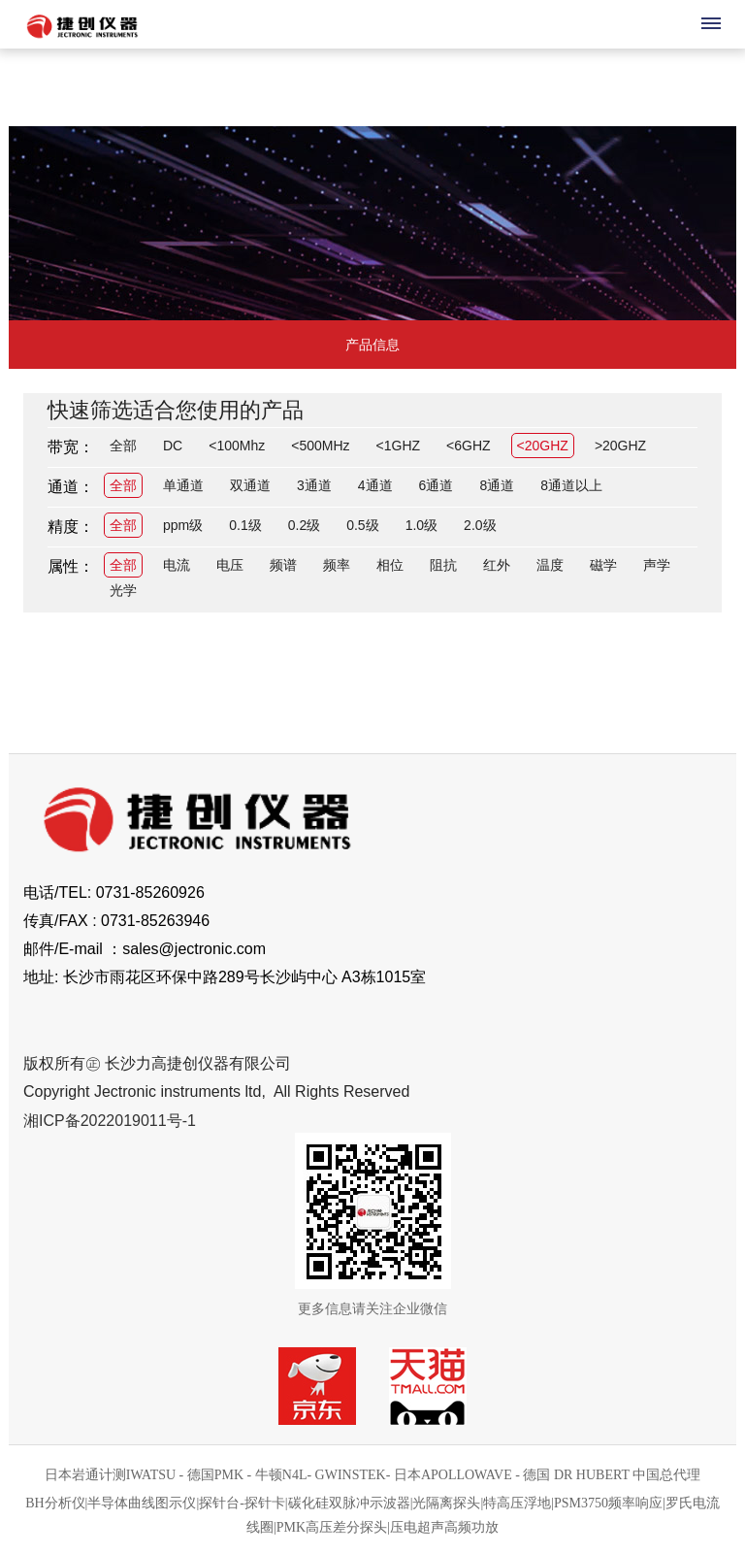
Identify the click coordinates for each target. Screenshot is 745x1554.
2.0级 (480, 525)
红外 (496, 565)
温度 (550, 565)
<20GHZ (542, 445)
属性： (71, 566)
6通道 (436, 485)
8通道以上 (571, 485)
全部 (123, 445)
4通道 (375, 485)
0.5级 (362, 525)
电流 (176, 565)
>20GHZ (620, 445)
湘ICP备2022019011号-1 (109, 1120)
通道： (71, 487)
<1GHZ (398, 445)
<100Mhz (237, 445)
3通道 (314, 485)
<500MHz (320, 445)
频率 (336, 565)
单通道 (183, 485)
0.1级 (245, 525)
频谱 (283, 565)
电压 (229, 565)
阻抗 (443, 565)
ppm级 (183, 525)
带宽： (71, 447)
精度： (71, 526)
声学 (656, 565)
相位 (390, 565)
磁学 (603, 565)
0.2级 (304, 525)
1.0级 (421, 525)
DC (172, 445)
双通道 (250, 485)
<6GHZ (468, 445)
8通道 (496, 485)
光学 (123, 590)
